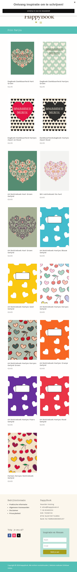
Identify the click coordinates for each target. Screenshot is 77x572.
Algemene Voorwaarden (19, 507)
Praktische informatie (18, 504)
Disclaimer (13, 510)
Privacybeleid (14, 513)
